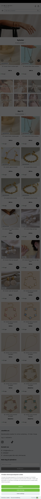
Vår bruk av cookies (5, 497)
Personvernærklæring (15, 497)
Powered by (34, 497)
